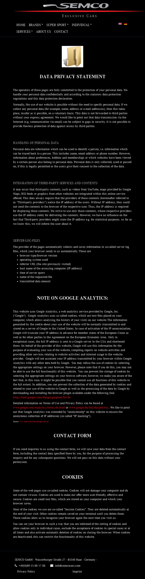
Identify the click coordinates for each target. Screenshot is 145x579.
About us (43, 31)
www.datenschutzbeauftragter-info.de (34, 422)
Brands (36, 25)
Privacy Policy (26, 571)
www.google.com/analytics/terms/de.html (39, 407)
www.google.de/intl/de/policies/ (89, 407)
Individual (82, 25)
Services (24, 31)
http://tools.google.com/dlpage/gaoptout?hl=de (41, 397)
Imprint (77, 571)
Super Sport (57, 25)
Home (20, 25)
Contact (61, 31)
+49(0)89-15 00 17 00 (32, 565)
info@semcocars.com (67, 565)
